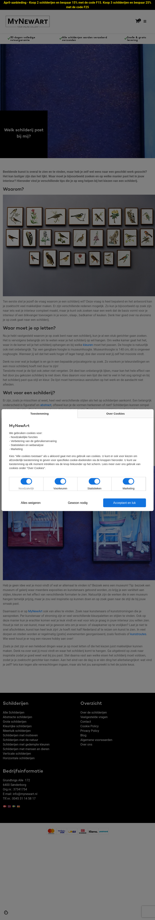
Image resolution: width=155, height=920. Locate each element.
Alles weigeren (31, 502)
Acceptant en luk (124, 502)
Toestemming (39, 413)
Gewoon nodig (77, 502)
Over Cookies (115, 413)
